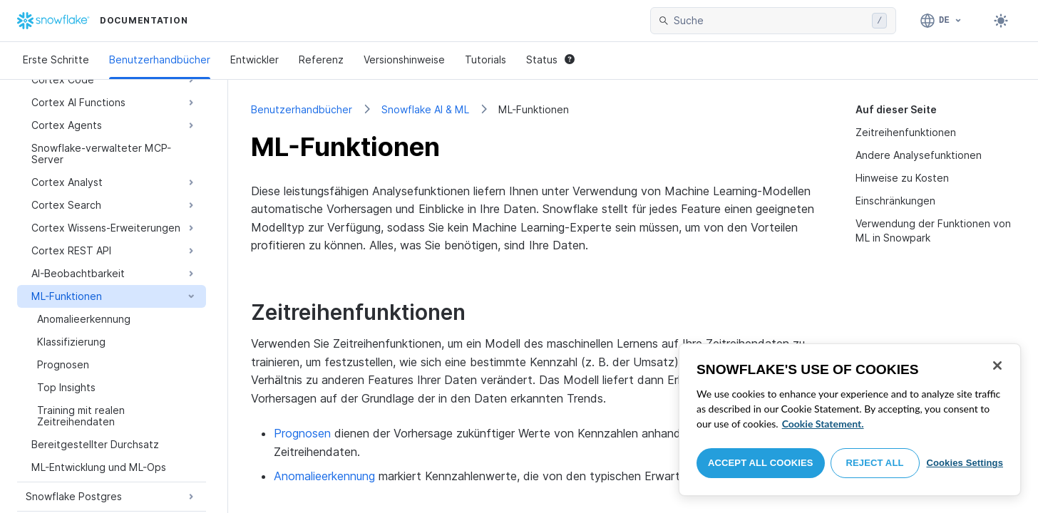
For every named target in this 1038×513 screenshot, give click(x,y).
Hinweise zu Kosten (902, 178)
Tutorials (485, 59)
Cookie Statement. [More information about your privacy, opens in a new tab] (823, 424)
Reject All (875, 462)
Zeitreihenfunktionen (905, 132)
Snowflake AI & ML (425, 109)
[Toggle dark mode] (1001, 20)
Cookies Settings (964, 462)
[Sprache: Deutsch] (941, 20)
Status (550, 59)
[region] (850, 419)
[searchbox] (770, 20)
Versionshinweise (404, 59)
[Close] (997, 365)
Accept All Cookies (760, 462)
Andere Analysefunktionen (918, 155)
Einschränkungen (895, 201)
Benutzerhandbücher (159, 59)
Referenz (321, 59)
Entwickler (254, 59)
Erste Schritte (56, 59)
